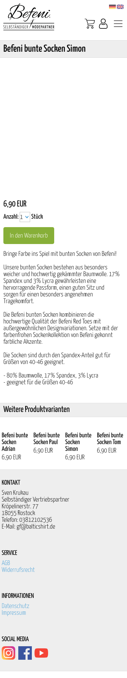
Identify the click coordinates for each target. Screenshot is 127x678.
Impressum (14, 613)
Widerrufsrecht (18, 570)
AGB (6, 563)
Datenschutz (15, 606)
